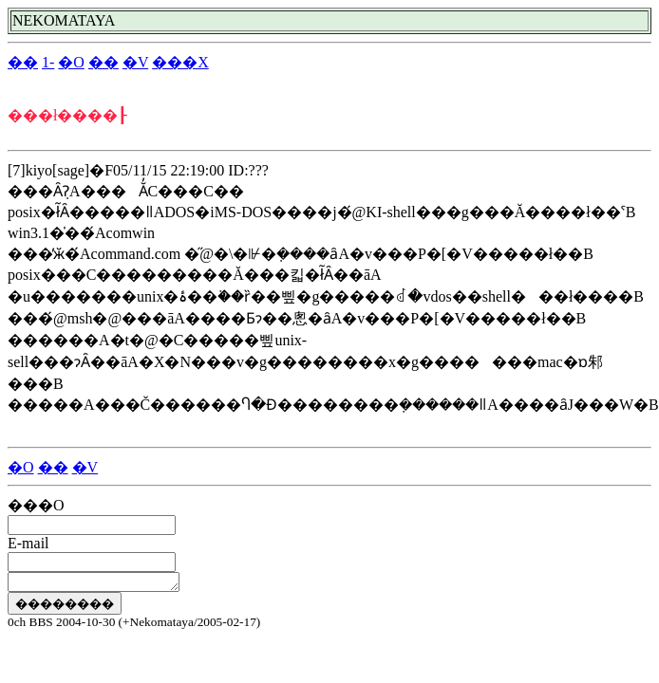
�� (23, 62)
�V (135, 62)
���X (180, 62)
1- (48, 62)
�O (71, 62)
